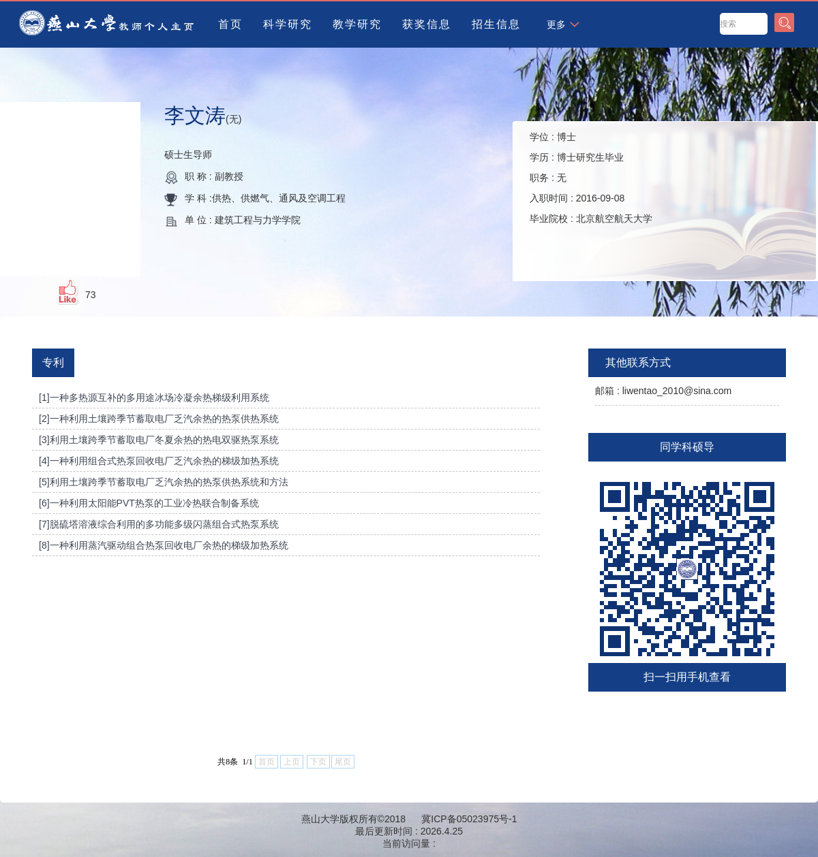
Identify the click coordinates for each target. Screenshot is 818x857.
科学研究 (287, 24)
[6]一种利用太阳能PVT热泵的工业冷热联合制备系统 (149, 503)
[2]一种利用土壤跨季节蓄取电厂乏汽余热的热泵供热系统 (159, 418)
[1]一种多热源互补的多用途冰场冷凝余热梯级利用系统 (154, 397)
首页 (230, 24)
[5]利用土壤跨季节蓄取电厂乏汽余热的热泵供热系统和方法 (163, 481)
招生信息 (496, 24)
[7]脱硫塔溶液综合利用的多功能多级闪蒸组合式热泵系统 (159, 524)
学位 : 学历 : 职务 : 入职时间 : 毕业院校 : (591, 177)
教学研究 (357, 24)
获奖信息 (426, 24)
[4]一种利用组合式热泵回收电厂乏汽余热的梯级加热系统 (159, 460)
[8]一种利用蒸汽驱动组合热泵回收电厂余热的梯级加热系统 (163, 545)
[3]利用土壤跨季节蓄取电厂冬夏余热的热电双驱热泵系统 (159, 439)
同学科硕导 (687, 447)
